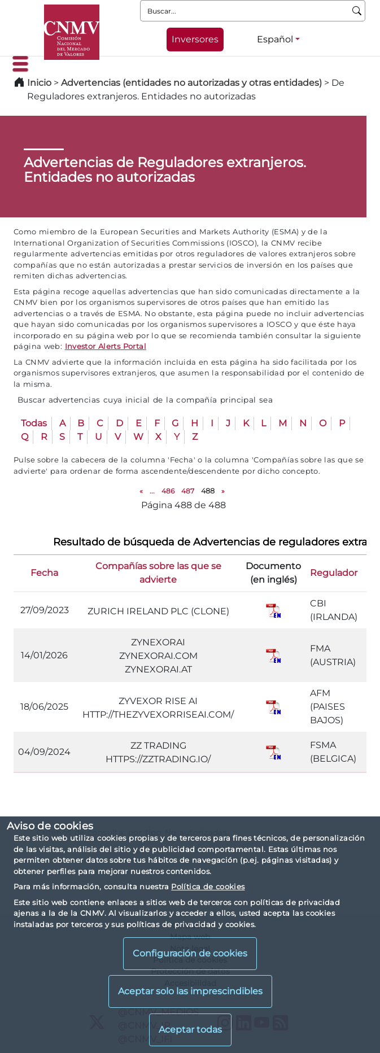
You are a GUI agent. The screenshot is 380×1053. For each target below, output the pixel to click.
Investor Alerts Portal (105, 346)
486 (167, 491)
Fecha (44, 572)
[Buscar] (357, 10)
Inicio (39, 82)
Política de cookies (207, 886)
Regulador (333, 572)
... (152, 491)
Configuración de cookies (190, 953)
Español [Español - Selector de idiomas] (275, 39)
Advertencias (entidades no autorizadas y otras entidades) (192, 82)
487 (187, 491)
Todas (34, 423)
